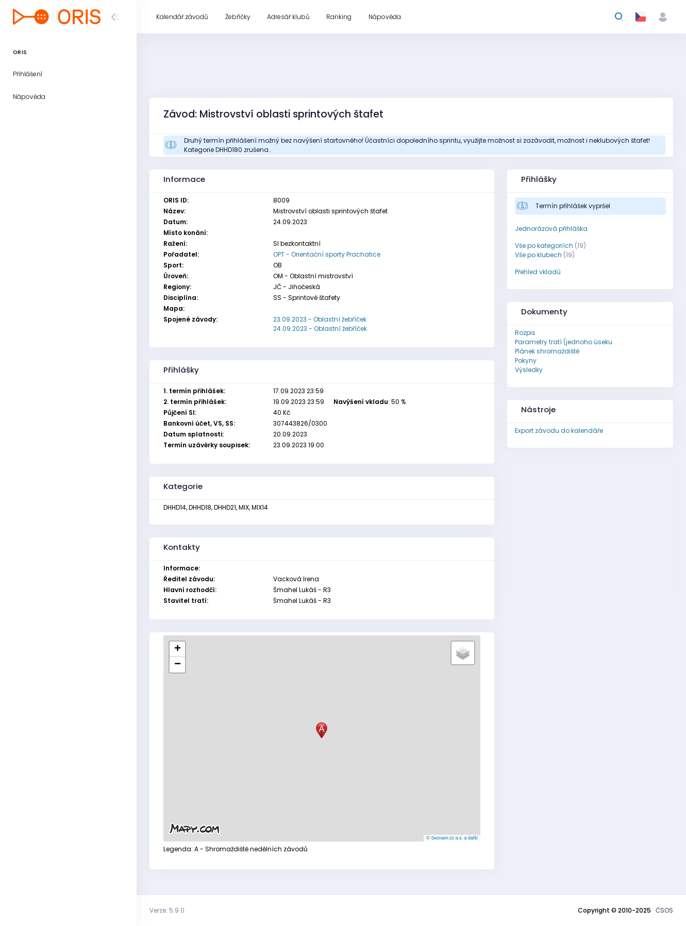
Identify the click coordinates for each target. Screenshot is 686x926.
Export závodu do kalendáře (559, 430)
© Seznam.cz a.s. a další (452, 837)
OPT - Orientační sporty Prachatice (326, 254)
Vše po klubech (538, 254)
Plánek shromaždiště (547, 351)
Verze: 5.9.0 (167, 910)
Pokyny (526, 360)
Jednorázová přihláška (551, 228)
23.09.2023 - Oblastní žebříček (319, 319)
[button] (321, 730)
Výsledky (529, 369)
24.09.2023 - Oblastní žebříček (320, 328)
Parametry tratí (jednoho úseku (563, 342)
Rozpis (525, 332)
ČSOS (664, 910)
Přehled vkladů (538, 271)
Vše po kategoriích (544, 245)
